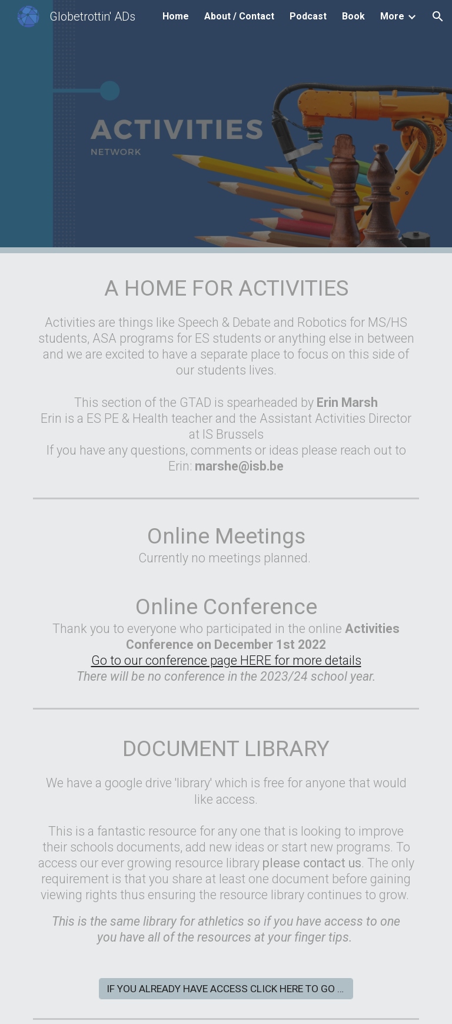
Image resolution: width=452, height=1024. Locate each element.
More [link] (392, 16)
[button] (438, 16)
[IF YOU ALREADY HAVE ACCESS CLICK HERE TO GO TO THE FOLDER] (225, 989)
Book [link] (353, 16)
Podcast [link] (308, 16)
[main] (225, 373)
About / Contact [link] (239, 16)
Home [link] (175, 16)
